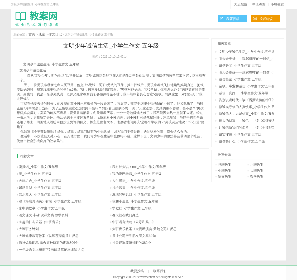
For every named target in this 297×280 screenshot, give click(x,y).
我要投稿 (233, 19)
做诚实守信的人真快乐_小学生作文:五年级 (246, 107)
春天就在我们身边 (125, 215)
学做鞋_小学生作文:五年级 (132, 208)
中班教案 (259, 4)
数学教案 (256, 176)
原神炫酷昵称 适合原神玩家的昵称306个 (48, 243)
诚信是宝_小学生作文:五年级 (240, 65)
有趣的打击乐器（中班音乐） (40, 222)
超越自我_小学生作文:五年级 (40, 187)
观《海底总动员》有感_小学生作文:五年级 (50, 201)
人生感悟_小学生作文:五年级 (133, 180)
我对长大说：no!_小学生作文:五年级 (139, 167)
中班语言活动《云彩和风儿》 (133, 222)
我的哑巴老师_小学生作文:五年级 (137, 174)
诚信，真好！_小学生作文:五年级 (243, 93)
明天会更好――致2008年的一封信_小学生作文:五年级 (246, 58)
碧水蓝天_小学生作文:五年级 (40, 194)
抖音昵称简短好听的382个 (131, 243)
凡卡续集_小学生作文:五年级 (133, 187)
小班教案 (277, 4)
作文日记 (55, 34)
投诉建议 (266, 19)
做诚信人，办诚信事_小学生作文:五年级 (246, 114)
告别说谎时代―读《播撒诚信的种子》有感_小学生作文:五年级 (246, 100)
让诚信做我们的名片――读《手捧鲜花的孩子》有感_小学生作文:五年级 (246, 127)
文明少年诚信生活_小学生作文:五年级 (246, 52)
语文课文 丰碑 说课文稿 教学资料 (43, 215)
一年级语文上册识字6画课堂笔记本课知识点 (51, 249)
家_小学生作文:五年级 (35, 174)
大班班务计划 (29, 229)
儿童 (41, 34)
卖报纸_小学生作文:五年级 (38, 167)
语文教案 (224, 176)
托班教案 (224, 165)
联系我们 (160, 271)
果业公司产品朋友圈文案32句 (134, 236)
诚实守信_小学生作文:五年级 (240, 134)
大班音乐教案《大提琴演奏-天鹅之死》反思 (144, 229)
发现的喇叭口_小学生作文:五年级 (137, 194)
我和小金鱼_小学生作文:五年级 (135, 201)
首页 (32, 34)
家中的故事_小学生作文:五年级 (42, 208)
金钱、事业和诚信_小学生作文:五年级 (246, 86)
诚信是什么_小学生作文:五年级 (242, 141)
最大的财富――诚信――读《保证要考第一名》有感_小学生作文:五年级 (246, 121)
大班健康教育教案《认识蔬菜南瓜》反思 (49, 236)
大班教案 (240, 4)
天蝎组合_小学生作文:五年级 (40, 180)
